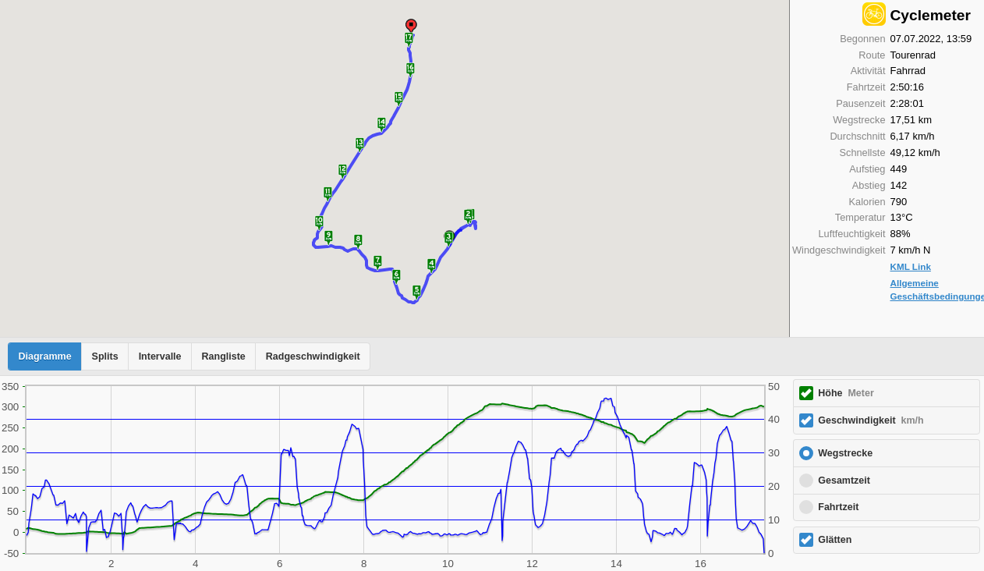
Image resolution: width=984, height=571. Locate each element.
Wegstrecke (845, 453)
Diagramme (45, 356)
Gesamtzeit (844, 480)
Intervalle (160, 356)
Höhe (846, 393)
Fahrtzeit (838, 507)
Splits (105, 356)
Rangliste (224, 356)
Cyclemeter (930, 15)
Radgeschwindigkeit (313, 356)
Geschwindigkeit (870, 420)
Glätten (834, 539)
